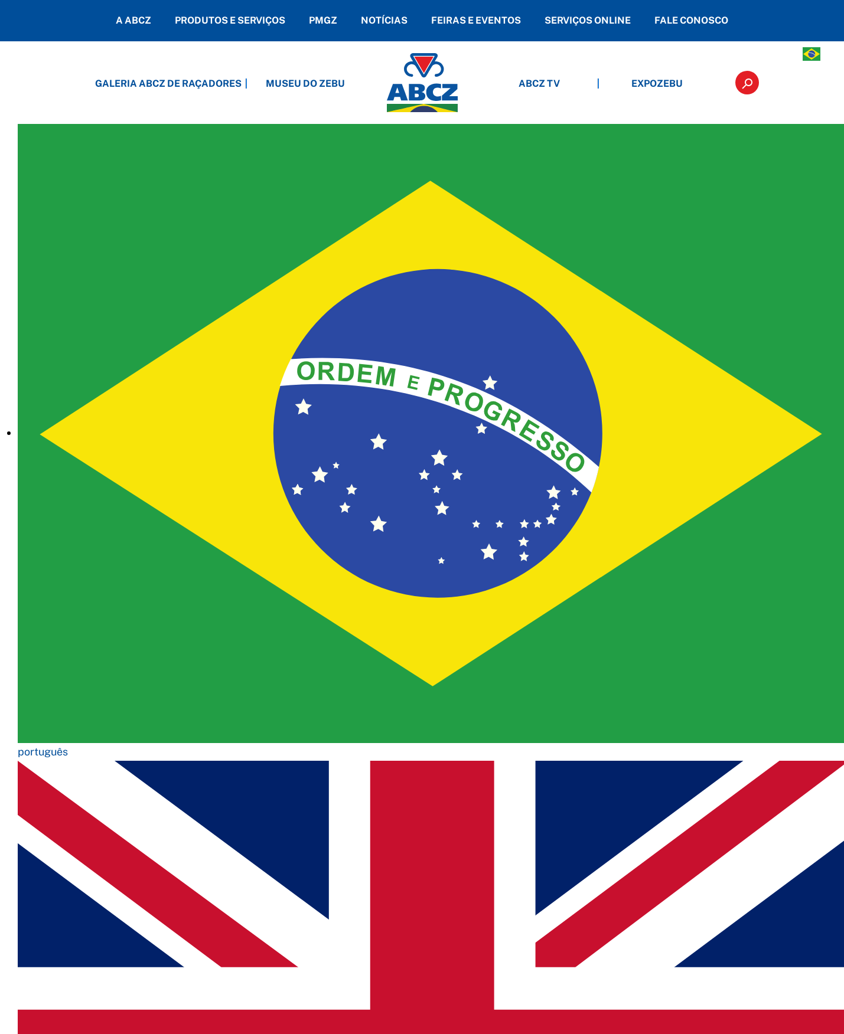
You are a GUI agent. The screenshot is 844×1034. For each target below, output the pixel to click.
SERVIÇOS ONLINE (588, 20)
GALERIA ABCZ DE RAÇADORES (187, 83)
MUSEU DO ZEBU (305, 83)
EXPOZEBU (657, 83)
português (43, 751)
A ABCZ (133, 20)
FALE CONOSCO (691, 20)
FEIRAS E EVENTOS (476, 20)
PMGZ (323, 20)
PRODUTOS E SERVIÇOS (230, 20)
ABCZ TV (539, 83)
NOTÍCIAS (384, 20)
